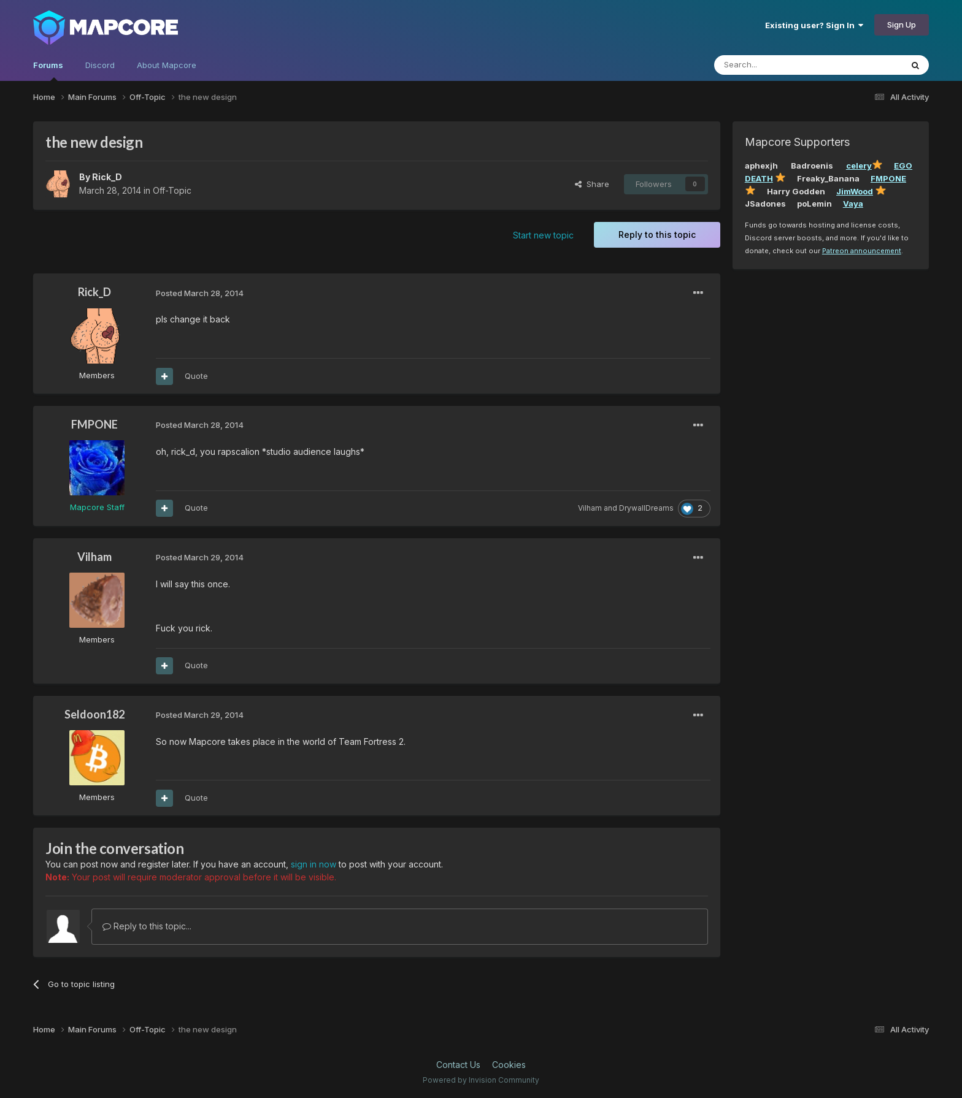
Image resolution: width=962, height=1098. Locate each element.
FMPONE (94, 424)
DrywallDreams (646, 508)
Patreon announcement (861, 250)
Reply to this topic (657, 234)
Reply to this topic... (146, 926)
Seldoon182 (94, 714)
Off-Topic (172, 190)
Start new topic (543, 235)
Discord (100, 65)
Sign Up (901, 24)
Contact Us (458, 1064)
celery (859, 165)
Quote (196, 376)
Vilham (590, 508)
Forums (48, 70)
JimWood (854, 191)
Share (592, 184)
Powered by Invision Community (481, 1080)
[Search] (776, 65)
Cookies (509, 1064)
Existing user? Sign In (814, 25)
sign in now (313, 864)
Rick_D (107, 177)
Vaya (853, 203)
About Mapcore (166, 65)
